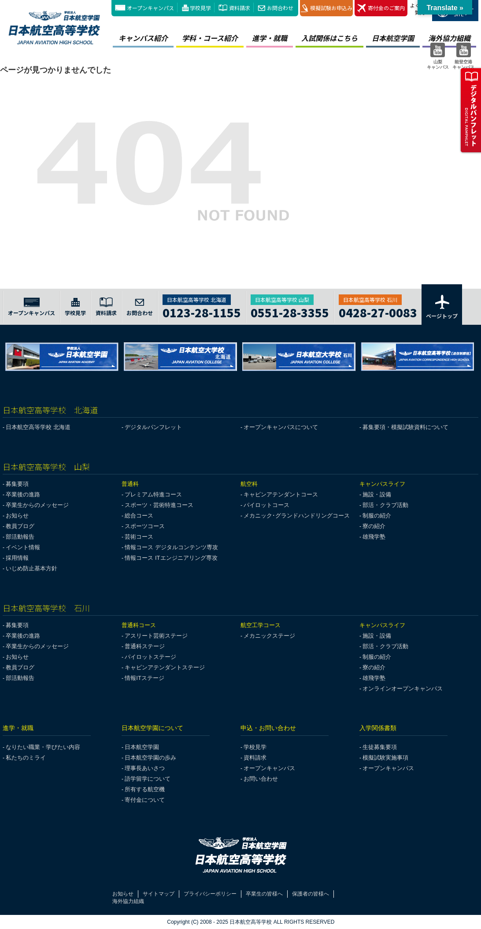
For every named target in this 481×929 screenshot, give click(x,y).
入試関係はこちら (329, 38)
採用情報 (17, 557)
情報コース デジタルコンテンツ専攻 (171, 547)
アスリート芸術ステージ (156, 635)
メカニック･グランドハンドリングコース (297, 515)
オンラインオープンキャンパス (403, 688)
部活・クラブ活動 (385, 505)
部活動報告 (20, 536)
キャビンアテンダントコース (281, 494)
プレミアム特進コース (153, 494)
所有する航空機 (145, 789)
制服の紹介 (377, 515)
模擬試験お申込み (326, 8)
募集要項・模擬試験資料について (405, 427)
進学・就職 (269, 38)
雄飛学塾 (374, 536)
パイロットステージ (150, 657)
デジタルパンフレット (153, 427)
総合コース (139, 515)
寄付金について (145, 800)
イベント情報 (23, 547)
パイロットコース (266, 505)
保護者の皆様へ (310, 894)
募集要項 (17, 484)
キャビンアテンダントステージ (165, 667)
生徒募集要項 (380, 747)
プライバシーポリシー (210, 894)
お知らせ (17, 515)
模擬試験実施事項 (385, 757)
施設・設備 (377, 494)
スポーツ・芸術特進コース (159, 505)
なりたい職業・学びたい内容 (43, 747)
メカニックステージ (269, 635)
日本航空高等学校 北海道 (38, 427)
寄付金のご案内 (381, 8)
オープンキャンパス (150, 7)
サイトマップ (158, 894)
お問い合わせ (261, 778)
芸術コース (139, 536)
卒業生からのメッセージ (37, 505)
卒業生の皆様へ (264, 894)
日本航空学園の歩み (150, 757)
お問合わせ (280, 7)
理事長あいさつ (145, 768)
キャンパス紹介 (143, 38)
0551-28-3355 (290, 311)
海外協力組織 (128, 901)
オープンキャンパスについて (281, 427)
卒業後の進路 (23, 494)
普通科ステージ (145, 646)
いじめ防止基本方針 (31, 568)
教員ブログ (20, 526)
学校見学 (200, 7)
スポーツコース (145, 526)
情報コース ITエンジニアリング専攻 (171, 557)
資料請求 (239, 7)
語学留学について (147, 778)
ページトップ (442, 306)
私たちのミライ (26, 757)
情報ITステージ (144, 678)
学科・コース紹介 (210, 38)
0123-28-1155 (202, 311)
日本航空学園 (393, 38)
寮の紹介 (374, 526)
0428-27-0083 (378, 311)
